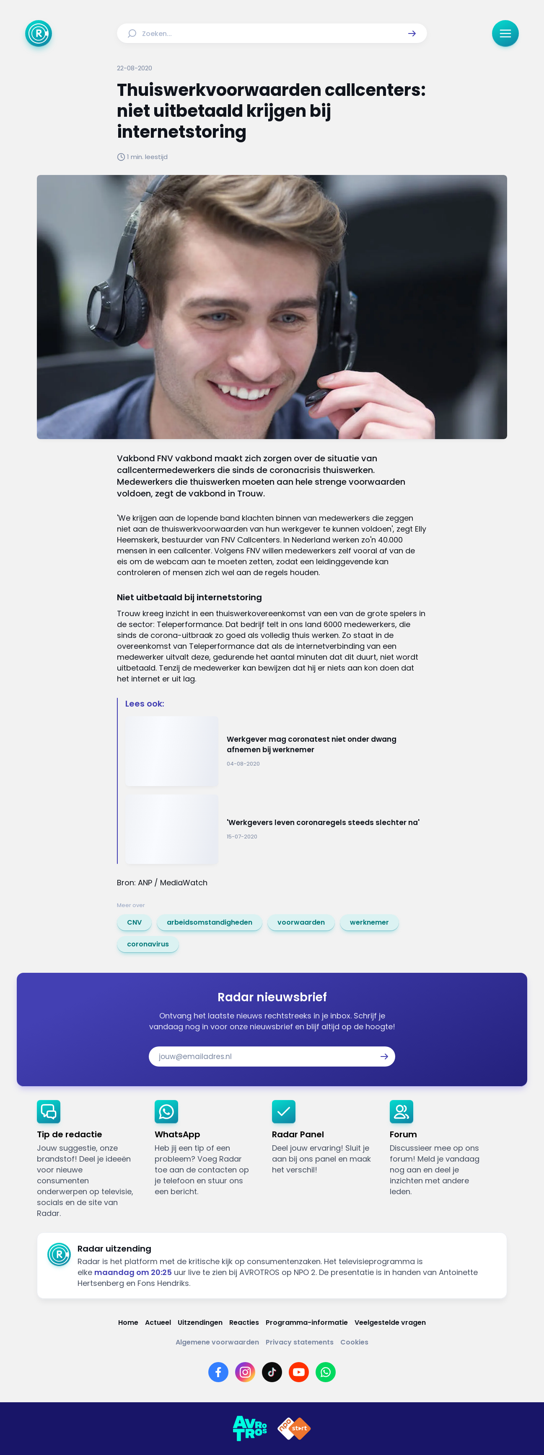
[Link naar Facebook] (218, 1372)
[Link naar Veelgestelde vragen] (390, 1322)
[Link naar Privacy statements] (300, 1342)
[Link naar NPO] (294, 1429)
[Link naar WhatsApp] (326, 1372)
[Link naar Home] (128, 1322)
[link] (134, 922)
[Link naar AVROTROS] (250, 1429)
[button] (412, 33)
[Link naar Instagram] (245, 1372)
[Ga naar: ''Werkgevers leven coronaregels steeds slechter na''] (276, 829)
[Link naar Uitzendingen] (200, 1322)
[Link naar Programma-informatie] (307, 1322)
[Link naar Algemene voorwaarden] (217, 1342)
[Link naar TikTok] (272, 1372)
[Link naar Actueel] (158, 1322)
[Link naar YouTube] (299, 1372)
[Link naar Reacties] (244, 1322)
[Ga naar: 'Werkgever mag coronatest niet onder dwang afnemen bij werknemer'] (276, 751)
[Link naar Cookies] (354, 1342)
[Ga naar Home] (38, 33)
